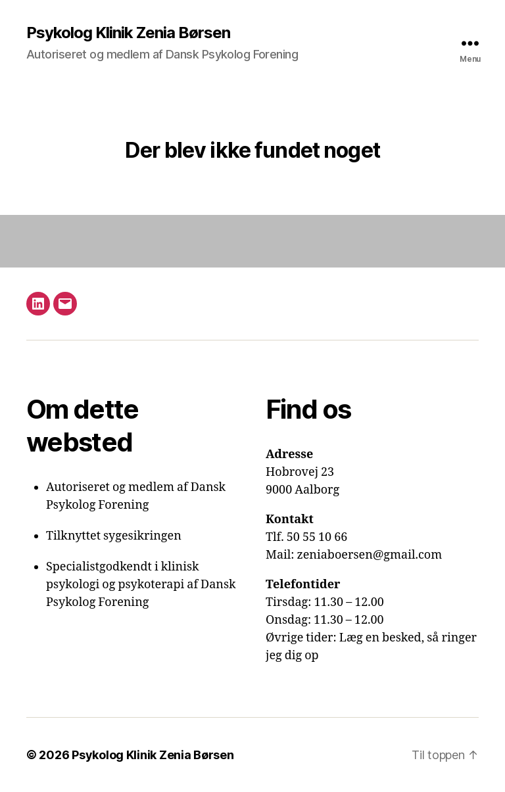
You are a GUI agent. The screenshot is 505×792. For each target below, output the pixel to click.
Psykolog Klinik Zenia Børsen (128, 33)
